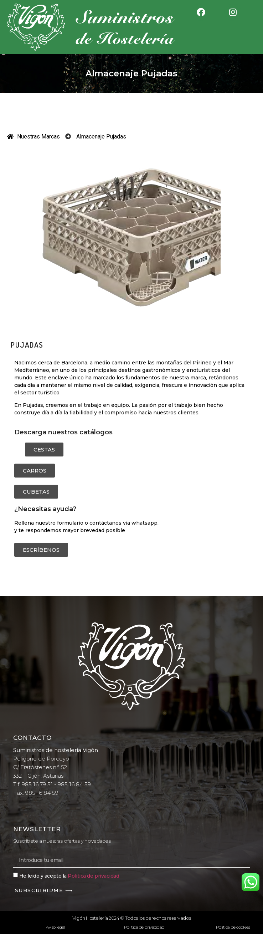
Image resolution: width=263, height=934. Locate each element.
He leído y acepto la (69, 875)
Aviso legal (55, 927)
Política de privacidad (93, 875)
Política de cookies (233, 927)
